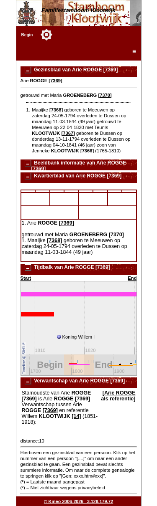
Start (26, 278)
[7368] (56, 109)
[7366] (87, 150)
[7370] (104, 95)
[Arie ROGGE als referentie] (118, 396)
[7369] (55, 80)
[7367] (68, 133)
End (132, 278)
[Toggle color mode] (46, 34)
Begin (27, 35)
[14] (76, 416)
